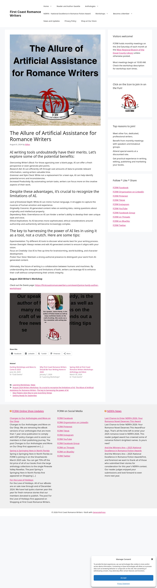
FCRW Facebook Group (124, 212)
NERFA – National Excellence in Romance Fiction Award (67, 13)
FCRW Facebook (120, 187)
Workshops (103, 13)
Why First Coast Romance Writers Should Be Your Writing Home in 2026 (53, 369)
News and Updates (52, 21)
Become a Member (124, 13)
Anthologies (93, 6)
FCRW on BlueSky (121, 221)
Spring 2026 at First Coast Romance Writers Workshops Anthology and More (81, 369)
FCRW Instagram (121, 204)
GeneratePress (99, 512)
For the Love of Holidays (21, 479)
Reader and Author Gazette (68, 6)
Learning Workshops (21, 385)
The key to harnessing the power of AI (53, 390)
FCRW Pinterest (120, 196)
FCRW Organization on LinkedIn (128, 191)
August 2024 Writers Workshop (26, 387)
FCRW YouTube (120, 208)
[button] (152, 559)
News (33, 385)
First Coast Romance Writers (25, 13)
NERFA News (114, 411)
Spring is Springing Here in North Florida (30, 450)
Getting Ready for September (25, 395)
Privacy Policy (70, 21)
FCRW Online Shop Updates (28, 411)
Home (49, 6)
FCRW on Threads (121, 216)
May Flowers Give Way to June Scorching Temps (32, 393)
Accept (123, 578)
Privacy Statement (123, 584)
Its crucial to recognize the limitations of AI (57, 387)
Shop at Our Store (89, 21)
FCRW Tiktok (119, 200)
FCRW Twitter (119, 225)
